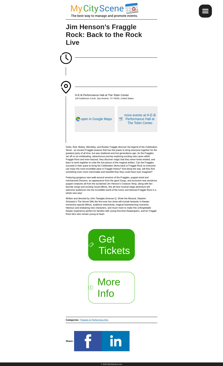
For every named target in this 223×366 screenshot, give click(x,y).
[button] (205, 11)
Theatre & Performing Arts (94, 319)
